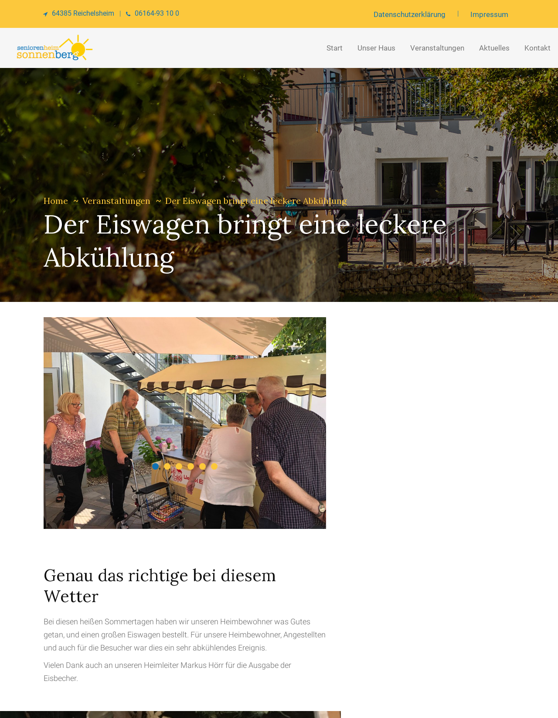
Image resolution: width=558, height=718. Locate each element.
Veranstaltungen (116, 200)
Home (56, 200)
